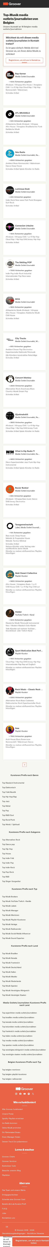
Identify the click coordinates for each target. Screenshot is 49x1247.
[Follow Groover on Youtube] (25, 1094)
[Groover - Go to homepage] (24, 1088)
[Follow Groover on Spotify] (29, 1094)
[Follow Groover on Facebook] (20, 1094)
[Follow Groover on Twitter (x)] (33, 1094)
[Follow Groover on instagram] (16, 1094)
